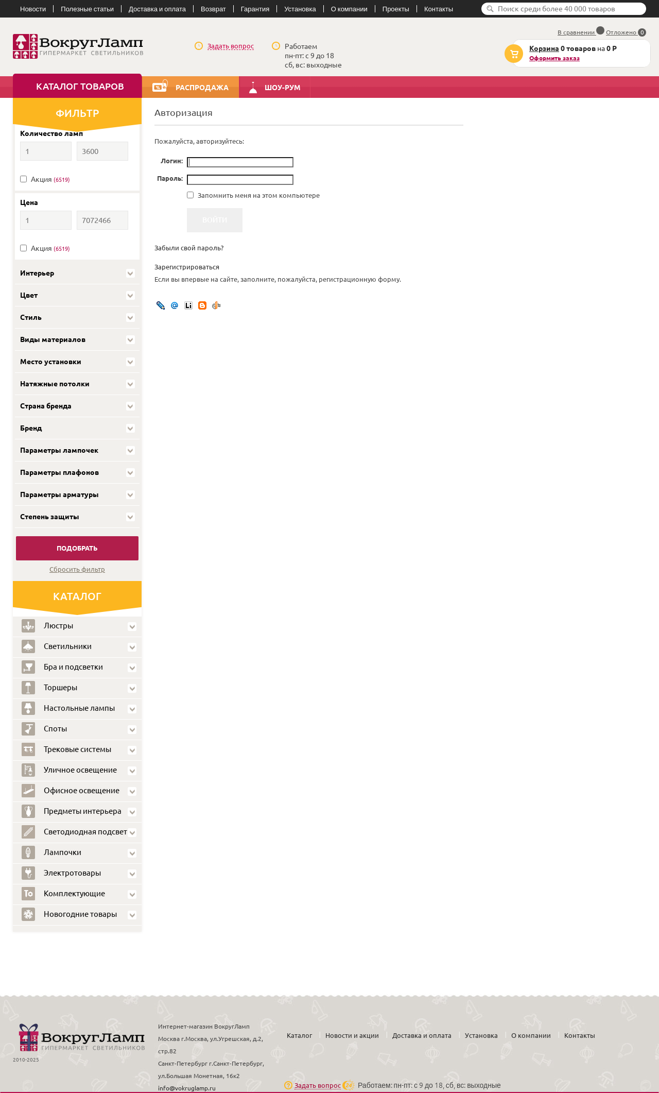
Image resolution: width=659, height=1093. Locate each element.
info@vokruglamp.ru (187, 1088)
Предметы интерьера (72, 811)
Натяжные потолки (55, 384)
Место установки (50, 361)
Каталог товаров (80, 86)
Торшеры (49, 687)
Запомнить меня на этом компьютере (258, 195)
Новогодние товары (69, 914)
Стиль (31, 317)
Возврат (213, 8)
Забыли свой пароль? (188, 247)
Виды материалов (52, 339)
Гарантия (255, 8)
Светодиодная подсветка (78, 832)
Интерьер (37, 273)
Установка (300, 8)
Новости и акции (352, 1035)
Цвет (29, 295)
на (565, 53)
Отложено (626, 32)
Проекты (396, 8)
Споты (44, 729)
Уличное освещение (69, 770)
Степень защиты (49, 517)
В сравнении (581, 32)
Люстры (47, 626)
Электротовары (61, 873)
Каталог (299, 1035)
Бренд (31, 428)
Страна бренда (46, 406)
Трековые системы (66, 749)
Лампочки (51, 852)
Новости (33, 8)
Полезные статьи (87, 8)
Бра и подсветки (62, 667)
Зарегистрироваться (186, 266)
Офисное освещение (70, 790)
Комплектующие (63, 893)
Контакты (438, 8)
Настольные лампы (68, 708)
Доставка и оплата (157, 8)
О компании (349, 8)
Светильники (57, 646)
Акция (50, 179)
